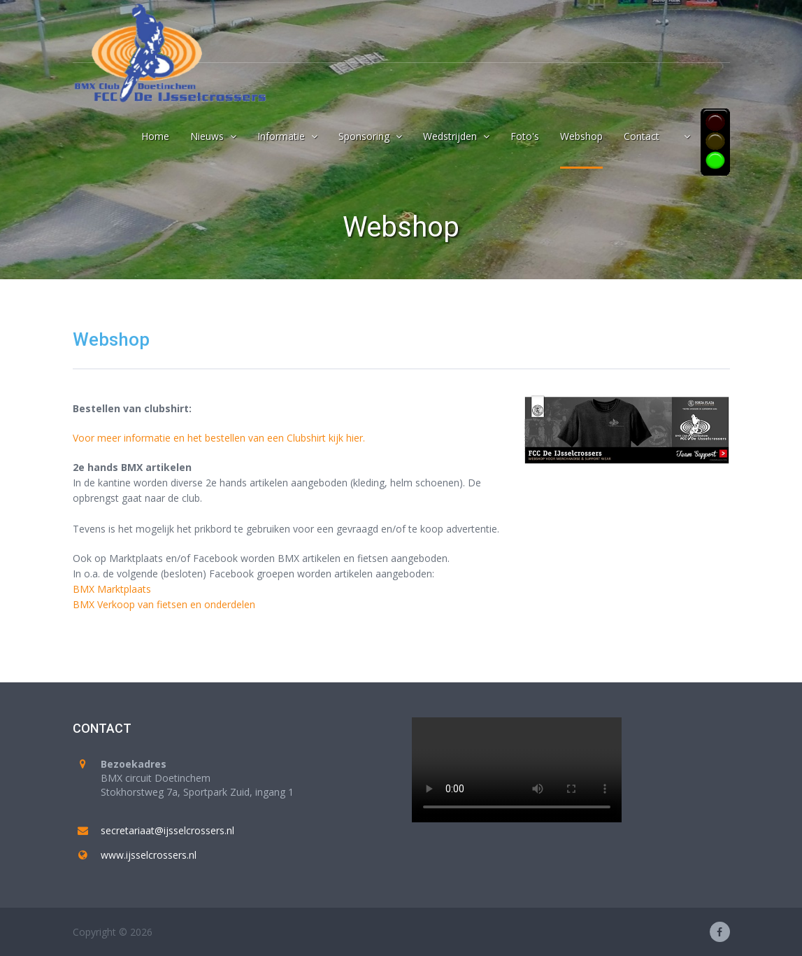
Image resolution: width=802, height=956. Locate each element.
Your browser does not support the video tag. (517, 769)
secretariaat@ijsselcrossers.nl (167, 830)
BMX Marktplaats (112, 589)
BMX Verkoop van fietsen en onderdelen (164, 604)
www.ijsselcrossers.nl (148, 855)
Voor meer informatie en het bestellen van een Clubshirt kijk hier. (219, 437)
